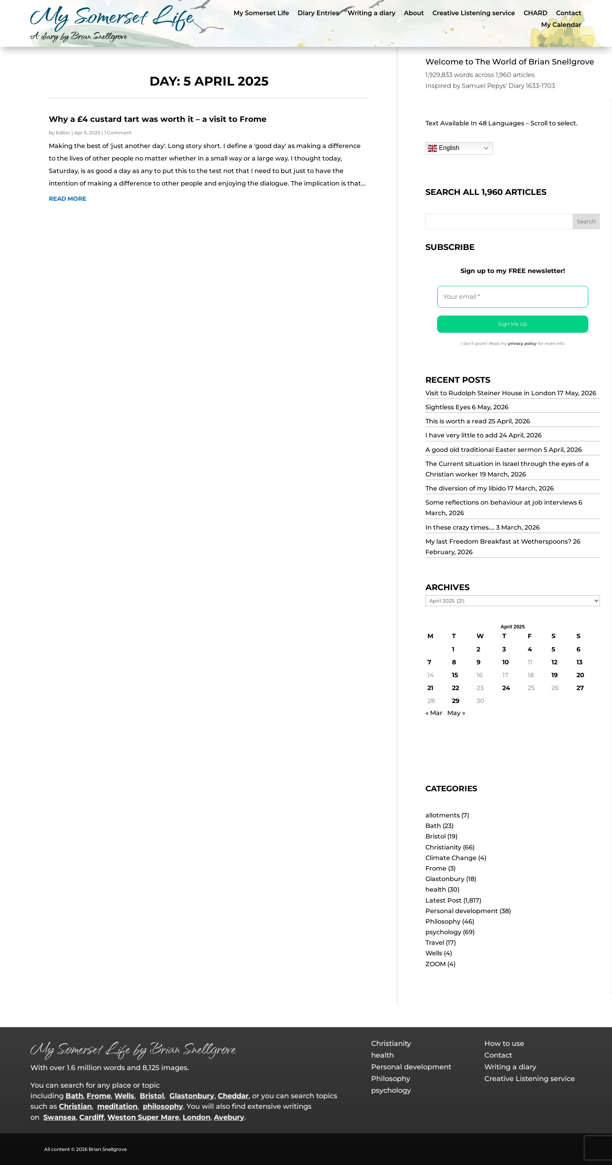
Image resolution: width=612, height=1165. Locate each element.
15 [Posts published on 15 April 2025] (455, 675)
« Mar (434, 713)
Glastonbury (444, 879)
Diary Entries (318, 14)
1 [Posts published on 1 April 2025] (453, 649)
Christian (75, 1106)
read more (67, 198)
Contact (569, 14)
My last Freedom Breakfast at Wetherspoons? (498, 541)
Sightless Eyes (447, 407)
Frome (436, 868)
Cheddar (233, 1096)
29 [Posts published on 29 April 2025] (455, 701)
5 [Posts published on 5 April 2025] (553, 649)
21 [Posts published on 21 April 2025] (430, 688)
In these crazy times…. (460, 527)
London (196, 1117)
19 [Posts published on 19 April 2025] (555, 675)
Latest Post (443, 900)
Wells (433, 953)
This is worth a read (456, 421)
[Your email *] (512, 297)
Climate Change (451, 858)
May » (456, 713)
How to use (504, 1044)
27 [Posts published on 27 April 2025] (580, 688)
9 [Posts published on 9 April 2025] (478, 662)
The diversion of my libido (465, 488)
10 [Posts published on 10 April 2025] (505, 662)
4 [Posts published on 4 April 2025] (530, 649)
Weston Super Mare (143, 1117)
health (435, 889)
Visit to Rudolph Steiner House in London (490, 393)
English (443, 148)
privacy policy (522, 343)
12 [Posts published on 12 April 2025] (554, 662)
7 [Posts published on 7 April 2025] (429, 662)
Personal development (461, 911)
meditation (117, 1106)
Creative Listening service (473, 14)
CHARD (535, 14)
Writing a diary (371, 14)
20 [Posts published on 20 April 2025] (580, 675)
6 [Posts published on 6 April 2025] (578, 649)
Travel (434, 942)
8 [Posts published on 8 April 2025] (454, 662)
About (414, 14)
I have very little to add (461, 435)
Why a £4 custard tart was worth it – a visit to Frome (158, 119)
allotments (442, 815)
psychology (443, 932)
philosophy (163, 1106)
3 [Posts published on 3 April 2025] (504, 649)
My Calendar (561, 25)
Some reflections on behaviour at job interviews (501, 502)
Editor (63, 133)
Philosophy (443, 921)
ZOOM (435, 964)
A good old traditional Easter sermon (483, 449)
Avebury (229, 1117)
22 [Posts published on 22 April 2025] (455, 688)
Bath (433, 826)
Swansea (59, 1117)
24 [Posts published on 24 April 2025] (506, 688)
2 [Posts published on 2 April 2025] (478, 649)
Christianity (443, 847)
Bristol (435, 836)
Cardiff (91, 1117)
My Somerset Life (261, 14)
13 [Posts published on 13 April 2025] (579, 662)
